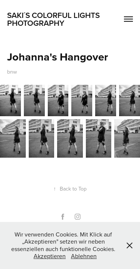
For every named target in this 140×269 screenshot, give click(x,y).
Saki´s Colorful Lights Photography (54, 18)
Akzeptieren (50, 256)
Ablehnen (84, 256)
